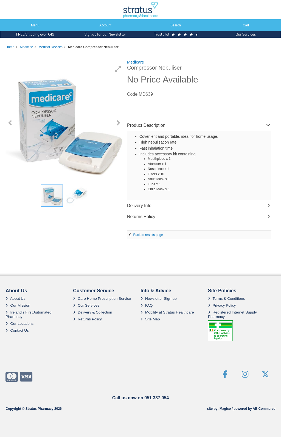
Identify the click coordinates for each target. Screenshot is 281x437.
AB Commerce (264, 409)
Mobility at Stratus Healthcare (167, 312)
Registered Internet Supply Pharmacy (232, 314)
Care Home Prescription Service (102, 298)
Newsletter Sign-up (158, 298)
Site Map (150, 319)
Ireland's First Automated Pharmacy (28, 314)
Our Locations (19, 323)
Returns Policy (87, 319)
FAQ (146, 305)
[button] (118, 69)
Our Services (86, 305)
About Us (15, 298)
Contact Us (17, 330)
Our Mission (17, 305)
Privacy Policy (222, 305)
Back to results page (148, 235)
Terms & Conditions (226, 298)
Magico (225, 409)
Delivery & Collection (92, 312)
